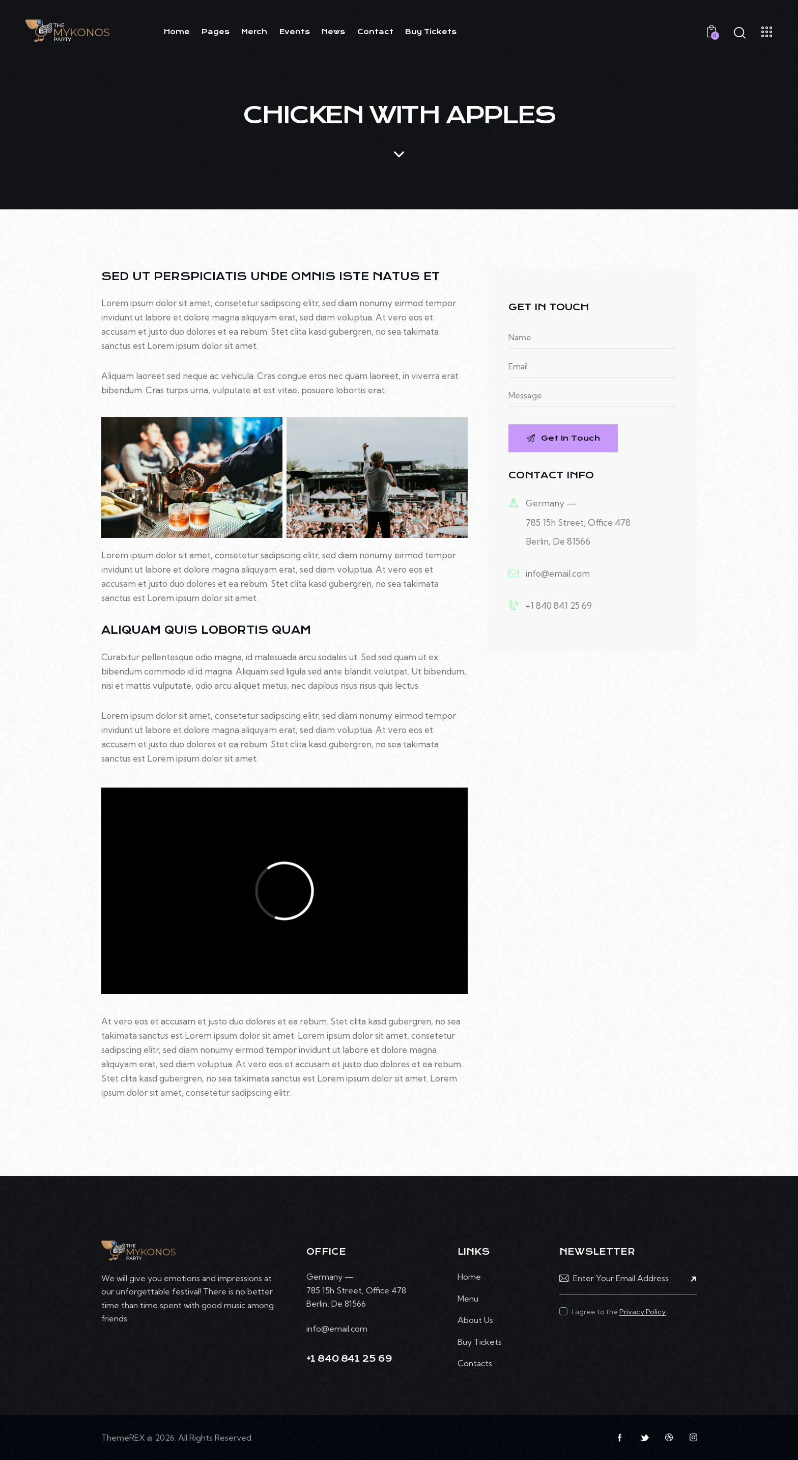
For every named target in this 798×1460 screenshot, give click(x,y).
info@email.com (558, 573)
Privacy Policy (642, 1312)
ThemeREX (123, 1437)
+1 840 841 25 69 (559, 605)
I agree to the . (619, 1311)
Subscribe (689, 1278)
